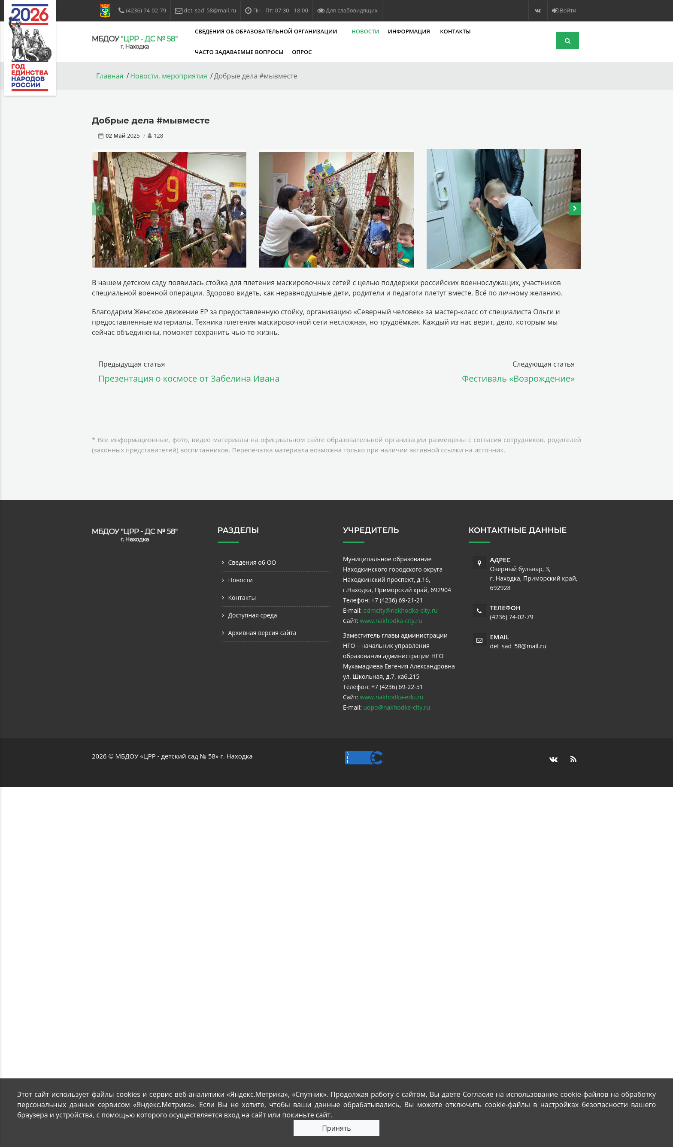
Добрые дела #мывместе (151, 120)
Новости (365, 31)
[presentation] (98, 208)
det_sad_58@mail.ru (518, 646)
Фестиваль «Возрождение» (518, 378)
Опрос (302, 52)
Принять (336, 1128)
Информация (410, 31)
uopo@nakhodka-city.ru (396, 707)
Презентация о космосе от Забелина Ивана (189, 378)
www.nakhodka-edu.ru (391, 697)
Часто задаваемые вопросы (239, 52)
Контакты (455, 31)
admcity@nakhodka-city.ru (400, 610)
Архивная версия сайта (262, 633)
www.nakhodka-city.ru (391, 621)
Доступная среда (252, 615)
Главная (109, 76)
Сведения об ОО (252, 562)
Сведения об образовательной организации (267, 31)
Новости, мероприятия (168, 76)
